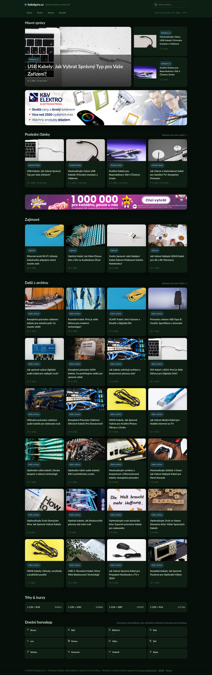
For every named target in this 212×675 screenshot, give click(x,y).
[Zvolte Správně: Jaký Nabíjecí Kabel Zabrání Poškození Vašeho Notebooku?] (126, 248)
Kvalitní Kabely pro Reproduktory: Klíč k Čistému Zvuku (170, 71)
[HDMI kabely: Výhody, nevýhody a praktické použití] (44, 563)
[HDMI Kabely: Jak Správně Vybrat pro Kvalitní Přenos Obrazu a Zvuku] (126, 412)
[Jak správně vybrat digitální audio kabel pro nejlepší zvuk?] (44, 362)
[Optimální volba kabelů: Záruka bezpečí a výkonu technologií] (44, 462)
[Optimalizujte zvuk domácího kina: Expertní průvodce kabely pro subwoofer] (126, 513)
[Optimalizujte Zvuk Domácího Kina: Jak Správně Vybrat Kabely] (44, 513)
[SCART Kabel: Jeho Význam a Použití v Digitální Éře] (126, 312)
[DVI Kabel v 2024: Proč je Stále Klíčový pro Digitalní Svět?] (167, 362)
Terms (169, 670)
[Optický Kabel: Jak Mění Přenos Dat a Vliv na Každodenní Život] (85, 248)
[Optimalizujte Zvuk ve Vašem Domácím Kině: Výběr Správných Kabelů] (167, 513)
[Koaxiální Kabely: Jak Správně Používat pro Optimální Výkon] (167, 563)
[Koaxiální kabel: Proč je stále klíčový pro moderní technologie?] (85, 312)
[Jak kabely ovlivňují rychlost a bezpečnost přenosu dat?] (126, 362)
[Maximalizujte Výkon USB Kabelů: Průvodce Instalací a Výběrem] (85, 163)
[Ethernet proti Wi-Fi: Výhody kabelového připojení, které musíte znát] (44, 248)
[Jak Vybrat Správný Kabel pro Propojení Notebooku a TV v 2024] (126, 563)
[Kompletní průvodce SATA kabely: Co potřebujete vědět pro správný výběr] (85, 362)
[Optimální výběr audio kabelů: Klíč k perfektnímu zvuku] (85, 462)
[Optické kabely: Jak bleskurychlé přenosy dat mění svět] (85, 513)
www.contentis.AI (147, 670)
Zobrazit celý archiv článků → (174, 135)
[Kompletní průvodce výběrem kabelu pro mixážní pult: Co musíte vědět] (44, 312)
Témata (51, 12)
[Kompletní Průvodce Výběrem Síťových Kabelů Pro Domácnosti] (85, 412)
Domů (29, 12)
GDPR (161, 670)
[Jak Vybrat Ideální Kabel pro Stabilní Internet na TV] (167, 412)
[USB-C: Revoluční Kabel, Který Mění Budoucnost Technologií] (85, 563)
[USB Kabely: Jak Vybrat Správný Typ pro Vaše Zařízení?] (44, 163)
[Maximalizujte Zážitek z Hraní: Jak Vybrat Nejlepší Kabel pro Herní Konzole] (167, 462)
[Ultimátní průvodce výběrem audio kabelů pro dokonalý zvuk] (44, 412)
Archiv (40, 12)
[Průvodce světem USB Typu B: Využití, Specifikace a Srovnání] (167, 312)
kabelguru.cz (36, 4)
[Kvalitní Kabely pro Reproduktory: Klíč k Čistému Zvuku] (126, 163)
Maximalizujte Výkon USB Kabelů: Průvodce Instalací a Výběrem (171, 40)
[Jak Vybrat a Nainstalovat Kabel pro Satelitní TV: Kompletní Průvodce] (167, 163)
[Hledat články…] (171, 4)
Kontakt (62, 12)
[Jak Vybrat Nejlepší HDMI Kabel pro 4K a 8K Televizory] (167, 248)
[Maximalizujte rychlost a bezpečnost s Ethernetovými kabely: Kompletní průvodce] (126, 462)
